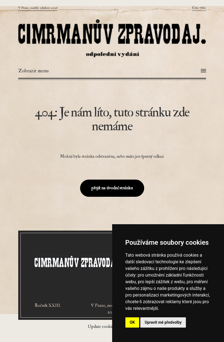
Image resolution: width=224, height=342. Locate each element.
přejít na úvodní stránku (112, 188)
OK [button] (132, 322)
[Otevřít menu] (112, 71)
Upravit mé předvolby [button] (163, 322)
